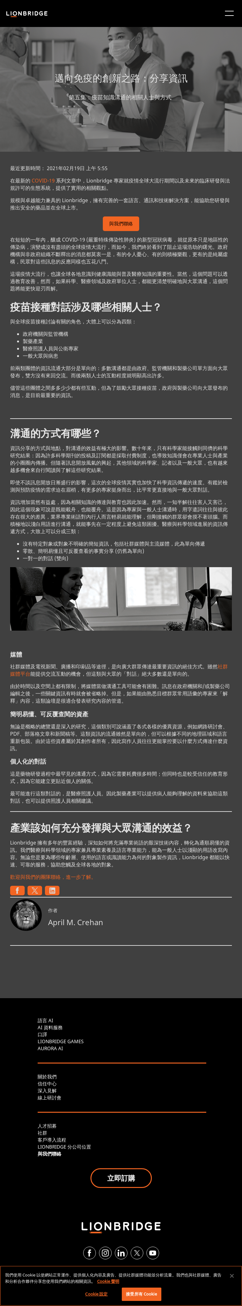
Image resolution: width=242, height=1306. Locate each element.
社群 (42, 1133)
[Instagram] (105, 1253)
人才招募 (47, 1126)
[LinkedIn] (121, 1253)
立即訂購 (121, 1178)
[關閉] (232, 1276)
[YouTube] (152, 1253)
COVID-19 (43, 180)
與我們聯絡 (121, 224)
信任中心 (47, 1083)
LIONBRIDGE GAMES (61, 1041)
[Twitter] (137, 1253)
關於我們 (47, 1076)
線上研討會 (49, 1097)
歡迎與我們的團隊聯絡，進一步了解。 (53, 876)
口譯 (42, 1034)
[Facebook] (89, 1253)
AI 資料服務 (50, 1027)
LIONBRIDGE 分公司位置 (64, 1147)
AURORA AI (50, 1048)
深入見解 (47, 1090)
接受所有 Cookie (141, 1294)
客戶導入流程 (52, 1140)
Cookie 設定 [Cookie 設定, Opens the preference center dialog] (96, 1294)
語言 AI (45, 1020)
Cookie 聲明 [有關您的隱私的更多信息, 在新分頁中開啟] (108, 1281)
